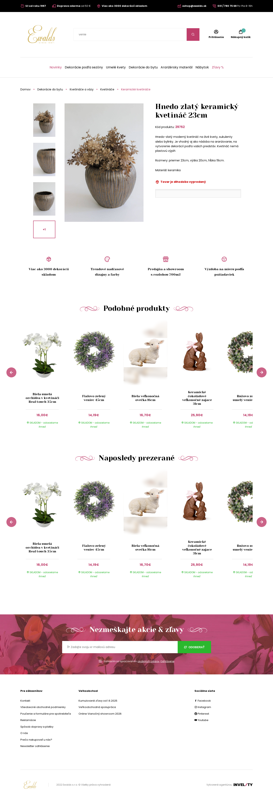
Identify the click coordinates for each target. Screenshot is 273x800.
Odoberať (194, 647)
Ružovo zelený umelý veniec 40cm (248, 398)
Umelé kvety (116, 67)
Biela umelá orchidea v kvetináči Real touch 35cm (42, 398)
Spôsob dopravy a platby (36, 727)
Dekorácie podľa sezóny (84, 67)
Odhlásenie (167, 661)
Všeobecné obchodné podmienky (43, 707)
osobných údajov (148, 661)
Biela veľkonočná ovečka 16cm (145, 398)
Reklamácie (28, 720)
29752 (180, 127)
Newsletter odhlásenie (35, 746)
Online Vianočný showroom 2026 (100, 714)
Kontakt (25, 701)
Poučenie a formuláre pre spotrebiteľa (45, 714)
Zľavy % (218, 67)
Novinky (56, 67)
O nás (24, 733)
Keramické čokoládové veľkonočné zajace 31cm (197, 398)
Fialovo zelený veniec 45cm (94, 398)
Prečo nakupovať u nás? (36, 740)
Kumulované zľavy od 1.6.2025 (98, 701)
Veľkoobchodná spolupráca (97, 707)
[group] (46, 378)
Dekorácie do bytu (143, 67)
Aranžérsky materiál (176, 67)
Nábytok (202, 67)
